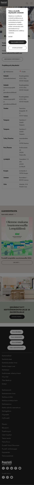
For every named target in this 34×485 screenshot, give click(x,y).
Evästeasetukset (17, 48)
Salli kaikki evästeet (17, 42)
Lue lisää (10, 36)
